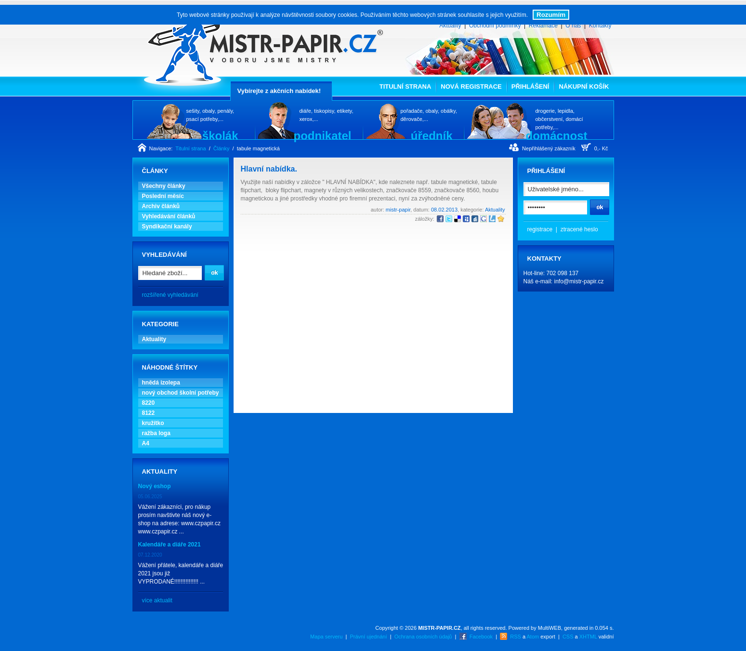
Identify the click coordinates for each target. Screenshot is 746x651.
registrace (540, 229)
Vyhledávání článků (169, 216)
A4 (145, 443)
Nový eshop (154, 486)
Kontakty (600, 25)
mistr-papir (398, 210)
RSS (515, 636)
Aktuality (450, 25)
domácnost (556, 135)
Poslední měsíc (163, 196)
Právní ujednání (368, 636)
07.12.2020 (150, 555)
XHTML (588, 636)
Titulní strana (406, 86)
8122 (148, 413)
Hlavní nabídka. (269, 169)
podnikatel (322, 135)
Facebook (481, 636)
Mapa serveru (326, 636)
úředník (432, 135)
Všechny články (163, 186)
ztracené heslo (579, 229)
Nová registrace (471, 86)
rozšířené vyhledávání (170, 295)
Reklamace (543, 25)
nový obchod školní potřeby (180, 392)
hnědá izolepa (161, 382)
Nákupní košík (584, 86)
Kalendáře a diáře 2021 (169, 544)
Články (221, 148)
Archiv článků (161, 206)
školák (220, 135)
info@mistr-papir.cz (579, 281)
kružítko (153, 423)
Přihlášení (530, 86)
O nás (573, 25)
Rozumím (551, 14)
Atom (533, 636)
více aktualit (157, 600)
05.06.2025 (150, 496)
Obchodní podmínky (495, 25)
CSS (568, 636)
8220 (148, 402)
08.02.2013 (444, 210)
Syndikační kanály (167, 226)
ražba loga (156, 433)
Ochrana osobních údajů (423, 636)
